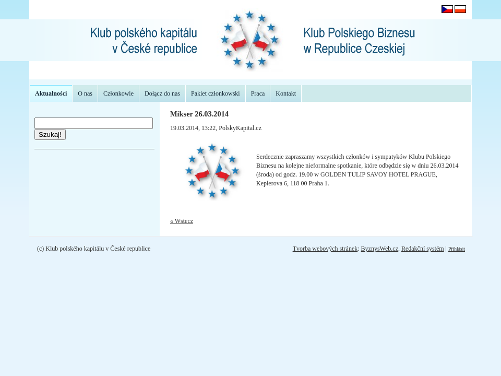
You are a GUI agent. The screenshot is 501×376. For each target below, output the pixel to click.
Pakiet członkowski (215, 93)
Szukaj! (50, 134)
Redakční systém (422, 248)
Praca (258, 93)
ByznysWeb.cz (379, 248)
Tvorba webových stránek (325, 248)
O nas (85, 93)
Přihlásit (456, 249)
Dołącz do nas (162, 93)
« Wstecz (181, 221)
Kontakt (286, 93)
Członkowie (118, 93)
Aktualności (51, 93)
